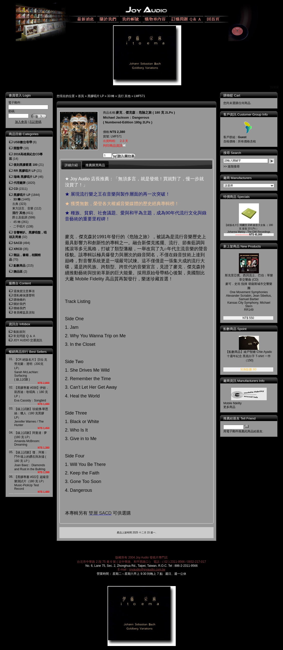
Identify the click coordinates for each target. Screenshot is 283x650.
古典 (15, 204)
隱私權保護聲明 (24, 295)
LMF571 (139, 96)
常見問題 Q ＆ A (24, 336)
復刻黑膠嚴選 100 (25, 165)
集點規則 (19, 332)
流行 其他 (124, 96)
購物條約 (20, 299)
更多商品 (233, 407)
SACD (18, 243)
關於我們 (20, 304)
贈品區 (18, 271)
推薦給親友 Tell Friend (243, 418)
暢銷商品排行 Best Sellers (28, 352)
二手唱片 (19, 226)
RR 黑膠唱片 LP (24, 171)
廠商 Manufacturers (241, 178)
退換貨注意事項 (24, 291)
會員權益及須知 (24, 312)
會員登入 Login (20, 95)
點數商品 (20, 265)
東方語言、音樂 (22, 208)
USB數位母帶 (23, 142)
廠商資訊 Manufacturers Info (247, 381)
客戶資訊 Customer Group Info (249, 114)
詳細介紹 (71, 165)
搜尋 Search (236, 153)
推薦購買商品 (95, 165)
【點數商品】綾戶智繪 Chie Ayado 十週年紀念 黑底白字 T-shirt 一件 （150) (252, 356)
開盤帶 (18, 148)
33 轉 (111, 96)
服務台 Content (20, 283)
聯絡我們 (20, 308)
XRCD (18, 249)
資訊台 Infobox (19, 324)
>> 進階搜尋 (235, 166)
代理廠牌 (20, 183)
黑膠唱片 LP (95, 96)
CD (16, 189)
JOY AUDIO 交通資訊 (27, 340)
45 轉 (17, 222)
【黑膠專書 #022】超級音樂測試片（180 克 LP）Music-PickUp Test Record (31, 483)
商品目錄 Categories (23, 134)
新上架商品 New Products (245, 246)
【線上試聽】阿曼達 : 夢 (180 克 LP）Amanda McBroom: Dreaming (30, 438)
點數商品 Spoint (238, 329)
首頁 (81, 96)
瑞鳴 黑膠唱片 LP (25, 177)
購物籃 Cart (235, 95)
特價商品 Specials (240, 197)
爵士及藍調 (19, 217)
